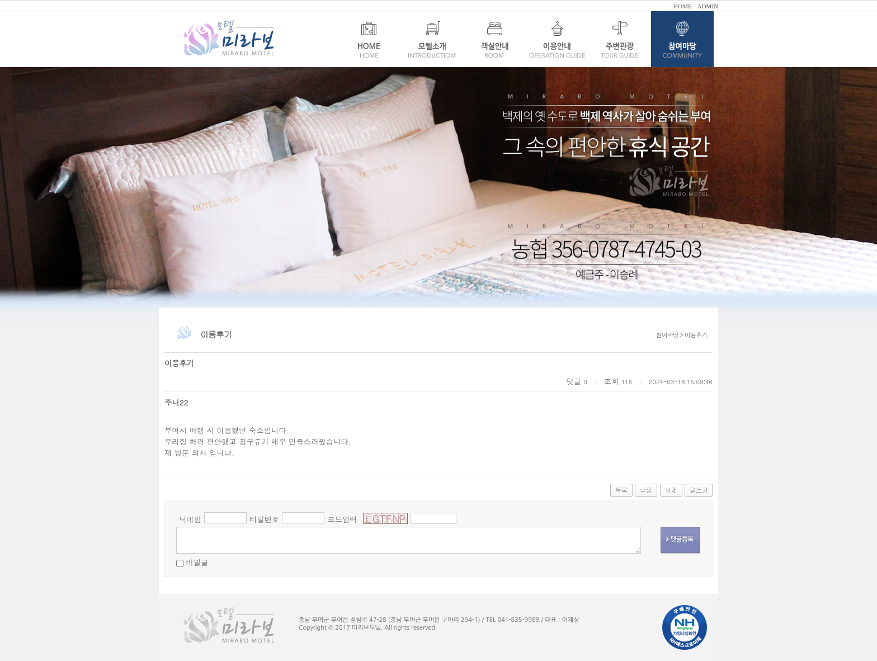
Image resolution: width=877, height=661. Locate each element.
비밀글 (197, 562)
